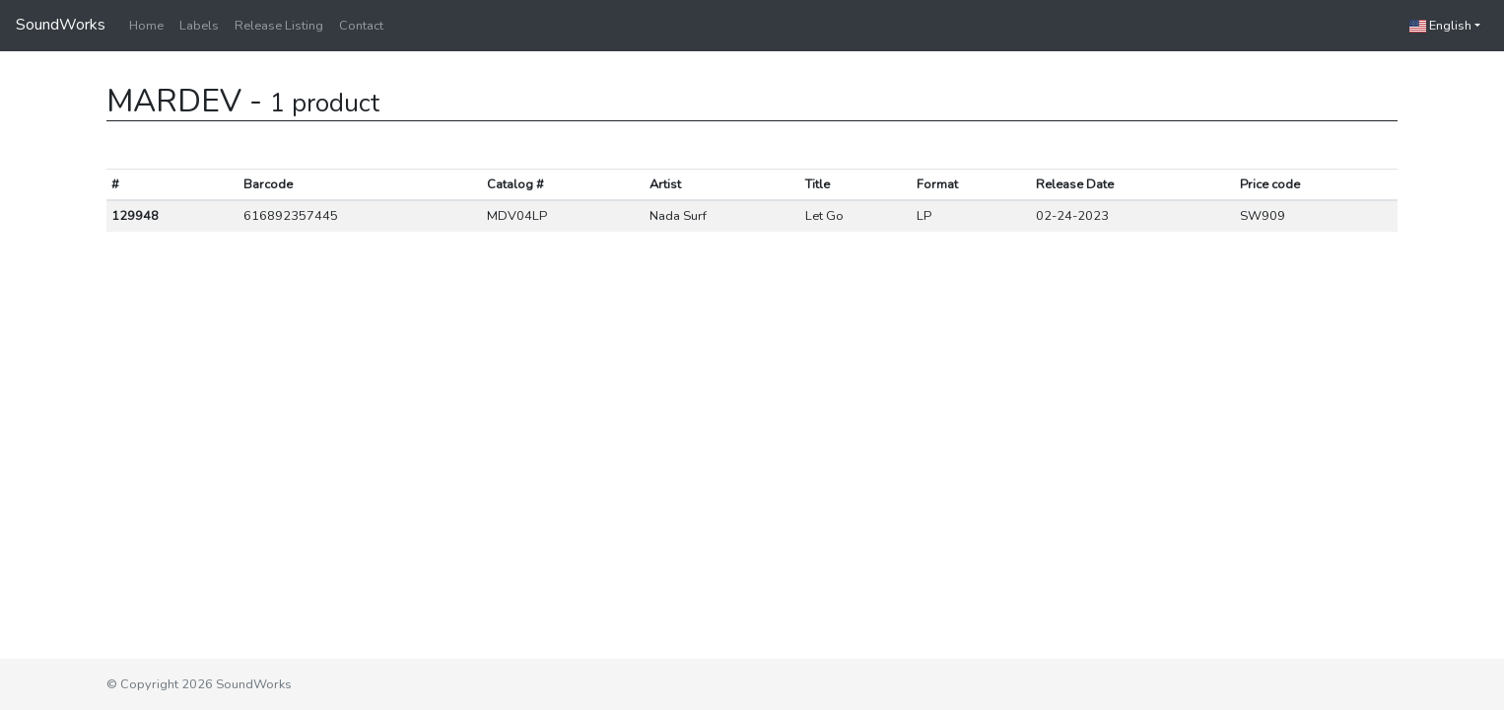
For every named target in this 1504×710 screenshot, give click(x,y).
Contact (361, 26)
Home (146, 26)
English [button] (1440, 26)
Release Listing (279, 26)
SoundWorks (60, 25)
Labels (199, 26)
